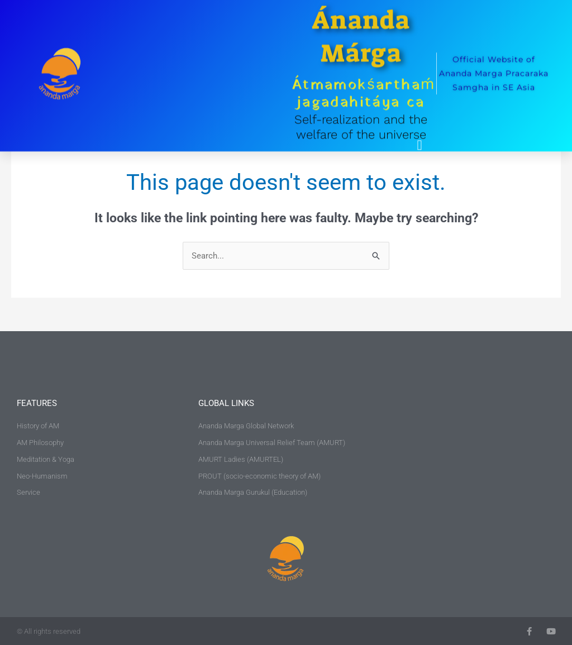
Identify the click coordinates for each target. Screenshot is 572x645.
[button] (419, 133)
